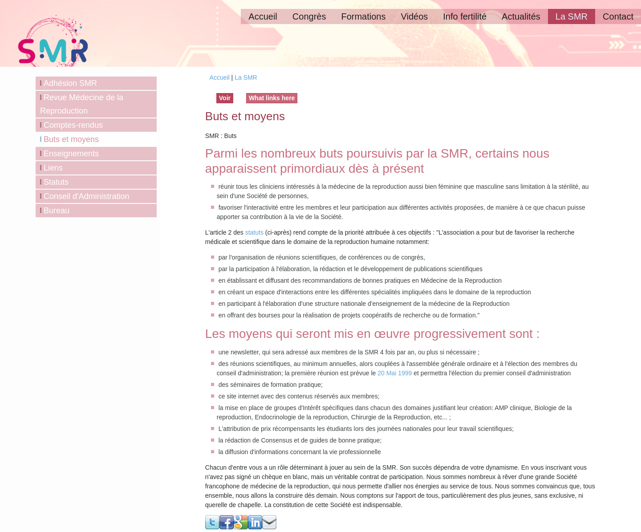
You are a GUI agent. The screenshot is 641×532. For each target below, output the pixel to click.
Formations (363, 16)
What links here (272, 98)
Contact (618, 16)
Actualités (521, 16)
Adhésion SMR (70, 83)
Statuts (56, 182)
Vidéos (414, 16)
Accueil (262, 16)
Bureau (56, 210)
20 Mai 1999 (394, 373)
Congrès (309, 16)
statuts (254, 232)
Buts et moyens (71, 139)
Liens (53, 167)
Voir (226, 97)
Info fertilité (465, 16)
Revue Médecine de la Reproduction (81, 104)
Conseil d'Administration (87, 196)
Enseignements (71, 153)
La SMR (572, 16)
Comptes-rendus (73, 125)
